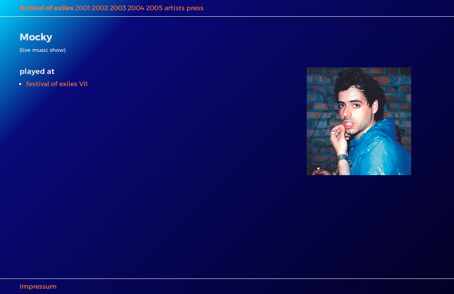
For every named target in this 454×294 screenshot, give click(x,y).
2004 (136, 8)
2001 (82, 8)
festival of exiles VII (57, 84)
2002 (100, 8)
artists (174, 8)
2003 (118, 8)
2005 (154, 8)
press (195, 8)
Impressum (38, 286)
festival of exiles (46, 8)
